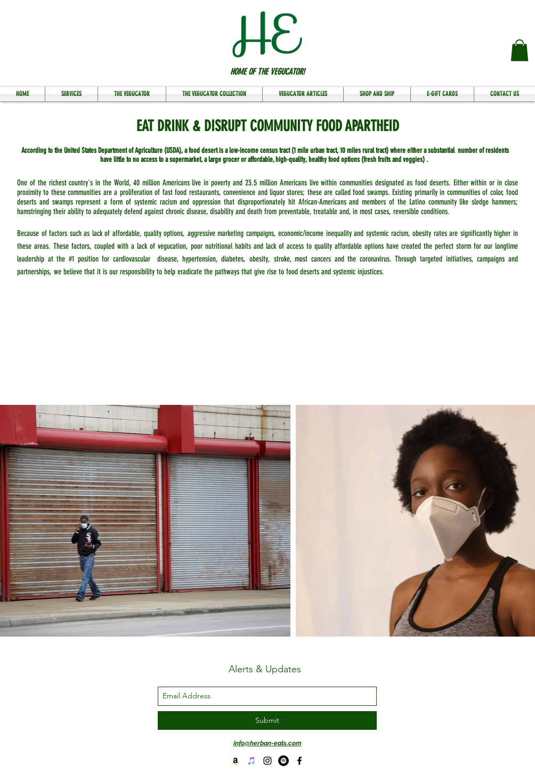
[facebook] (299, 760)
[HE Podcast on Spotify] (283, 760)
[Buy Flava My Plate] (235, 760)
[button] (519, 50)
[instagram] (267, 760)
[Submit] (267, 720)
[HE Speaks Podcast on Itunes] (251, 760)
